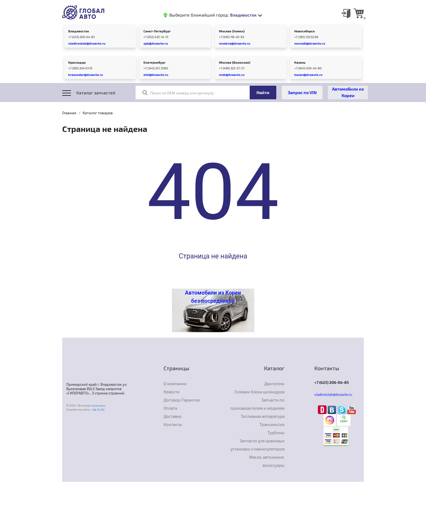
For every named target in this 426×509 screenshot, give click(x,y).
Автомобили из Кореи (348, 92)
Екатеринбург (154, 62)
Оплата (170, 408)
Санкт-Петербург (157, 31)
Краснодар (77, 62)
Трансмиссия (271, 424)
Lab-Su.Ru (98, 409)
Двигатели (274, 383)
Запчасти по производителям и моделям (257, 404)
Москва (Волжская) (234, 62)
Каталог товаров (98, 112)
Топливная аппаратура (262, 416)
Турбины (275, 432)
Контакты (173, 424)
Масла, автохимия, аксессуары (266, 461)
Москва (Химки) (232, 31)
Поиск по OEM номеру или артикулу (178, 92)
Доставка (172, 416)
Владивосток (78, 31)
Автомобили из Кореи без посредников (213, 296)
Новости (172, 391)
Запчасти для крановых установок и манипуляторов (257, 444)
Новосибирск (304, 31)
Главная (69, 112)
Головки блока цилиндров (259, 391)
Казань (299, 62)
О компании (175, 383)
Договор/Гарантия (182, 399)
